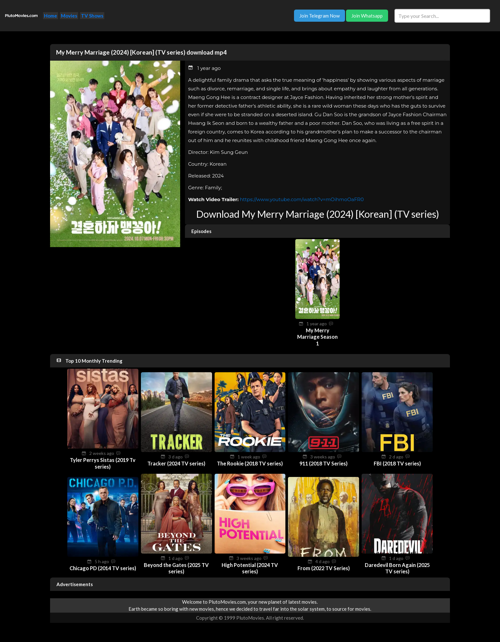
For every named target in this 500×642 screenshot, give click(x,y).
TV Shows (92, 16)
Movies (69, 16)
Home (50, 16)
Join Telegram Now (319, 16)
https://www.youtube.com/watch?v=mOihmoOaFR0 (302, 199)
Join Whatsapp (367, 16)
